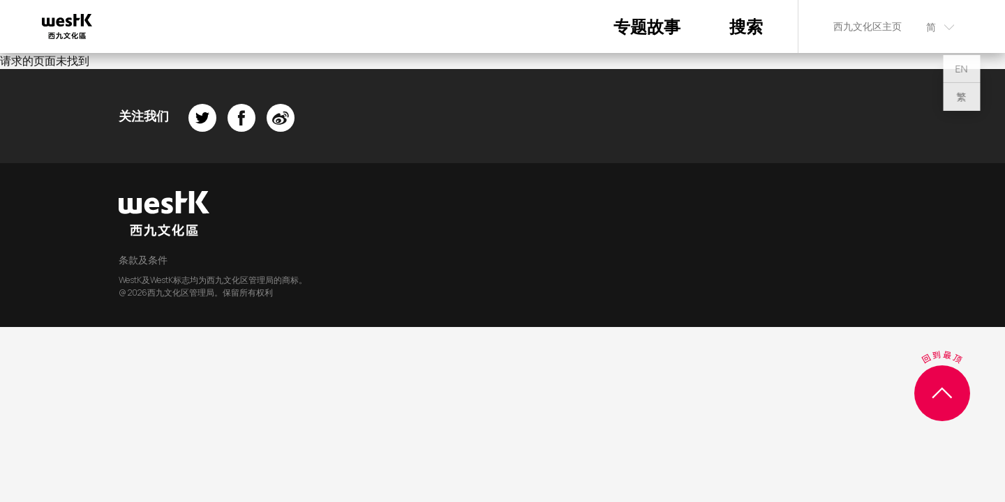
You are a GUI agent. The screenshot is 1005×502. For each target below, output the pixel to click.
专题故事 (646, 26)
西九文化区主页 (867, 26)
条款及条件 (143, 259)
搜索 (746, 26)
